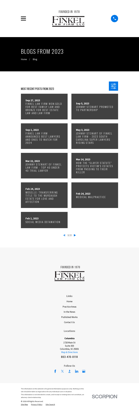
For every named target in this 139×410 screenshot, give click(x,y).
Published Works (69, 317)
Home (69, 301)
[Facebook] (55, 371)
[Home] (68, 18)
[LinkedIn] (76, 371)
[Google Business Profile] (83, 371)
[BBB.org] (69, 371)
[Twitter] (62, 371)
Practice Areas (69, 306)
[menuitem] (24, 404)
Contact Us (69, 322)
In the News (69, 311)
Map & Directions (69, 352)
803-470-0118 (69, 357)
